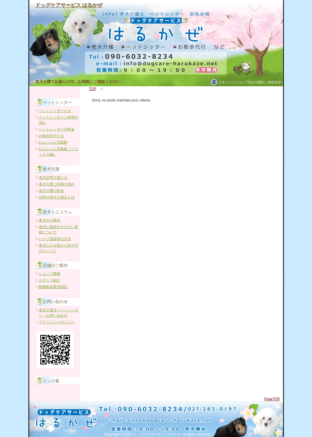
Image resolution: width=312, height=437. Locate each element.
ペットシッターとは (55, 111)
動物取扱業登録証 (53, 287)
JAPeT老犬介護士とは (57, 197)
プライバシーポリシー (57, 322)
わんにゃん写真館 (53, 142)
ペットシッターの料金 (57, 129)
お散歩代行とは (51, 136)
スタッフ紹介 (49, 280)
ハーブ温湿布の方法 (55, 239)
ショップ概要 (49, 274)
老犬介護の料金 (51, 191)
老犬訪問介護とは (53, 178)
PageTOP (272, 399)
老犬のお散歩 (49, 220)
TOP (92, 89)
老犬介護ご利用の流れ (57, 184)
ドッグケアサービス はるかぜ (69, 5)
